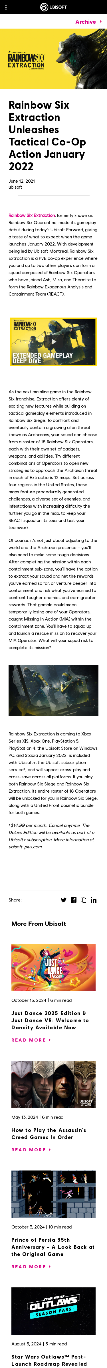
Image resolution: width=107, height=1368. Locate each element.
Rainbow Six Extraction (32, 215)
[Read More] (28, 1040)
